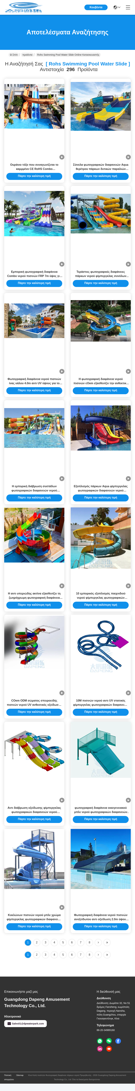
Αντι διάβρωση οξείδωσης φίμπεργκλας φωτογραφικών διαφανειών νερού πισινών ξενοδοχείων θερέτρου (34, 818)
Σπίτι (14, 54)
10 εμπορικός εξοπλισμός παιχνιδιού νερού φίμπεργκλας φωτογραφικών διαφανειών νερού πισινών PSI (100, 602)
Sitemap (19, 1083)
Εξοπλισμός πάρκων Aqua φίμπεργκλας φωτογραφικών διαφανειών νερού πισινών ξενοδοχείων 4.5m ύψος (101, 494)
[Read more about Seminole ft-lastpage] (107, 962)
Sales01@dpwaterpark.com (25, 1031)
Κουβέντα (96, 7)
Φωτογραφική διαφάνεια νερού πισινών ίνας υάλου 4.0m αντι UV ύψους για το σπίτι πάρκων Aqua (34, 386)
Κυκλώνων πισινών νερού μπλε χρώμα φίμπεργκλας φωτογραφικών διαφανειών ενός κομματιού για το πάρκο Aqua (34, 926)
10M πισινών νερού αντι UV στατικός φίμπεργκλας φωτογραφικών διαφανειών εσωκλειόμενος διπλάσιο (100, 710)
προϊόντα (27, 54)
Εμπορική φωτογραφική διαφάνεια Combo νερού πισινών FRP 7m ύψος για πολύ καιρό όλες (34, 278)
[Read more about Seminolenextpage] (98, 962)
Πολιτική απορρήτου (9, 1085)
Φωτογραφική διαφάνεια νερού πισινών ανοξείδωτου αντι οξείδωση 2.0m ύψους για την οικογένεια (100, 926)
